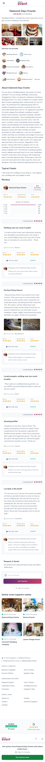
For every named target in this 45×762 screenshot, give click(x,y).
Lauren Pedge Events (31, 639)
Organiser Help (29, 689)
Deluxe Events (29, 617)
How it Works (29, 670)
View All (37, 79)
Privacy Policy (6, 744)
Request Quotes (8, 682)
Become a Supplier (8, 670)
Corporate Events (8, 686)
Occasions (5, 689)
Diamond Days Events (10, 617)
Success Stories (7, 673)
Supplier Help (29, 673)
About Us (5, 698)
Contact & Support (30, 701)
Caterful (4, 705)
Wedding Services (30, 686)
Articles (26, 698)
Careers (4, 701)
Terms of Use (15, 744)
